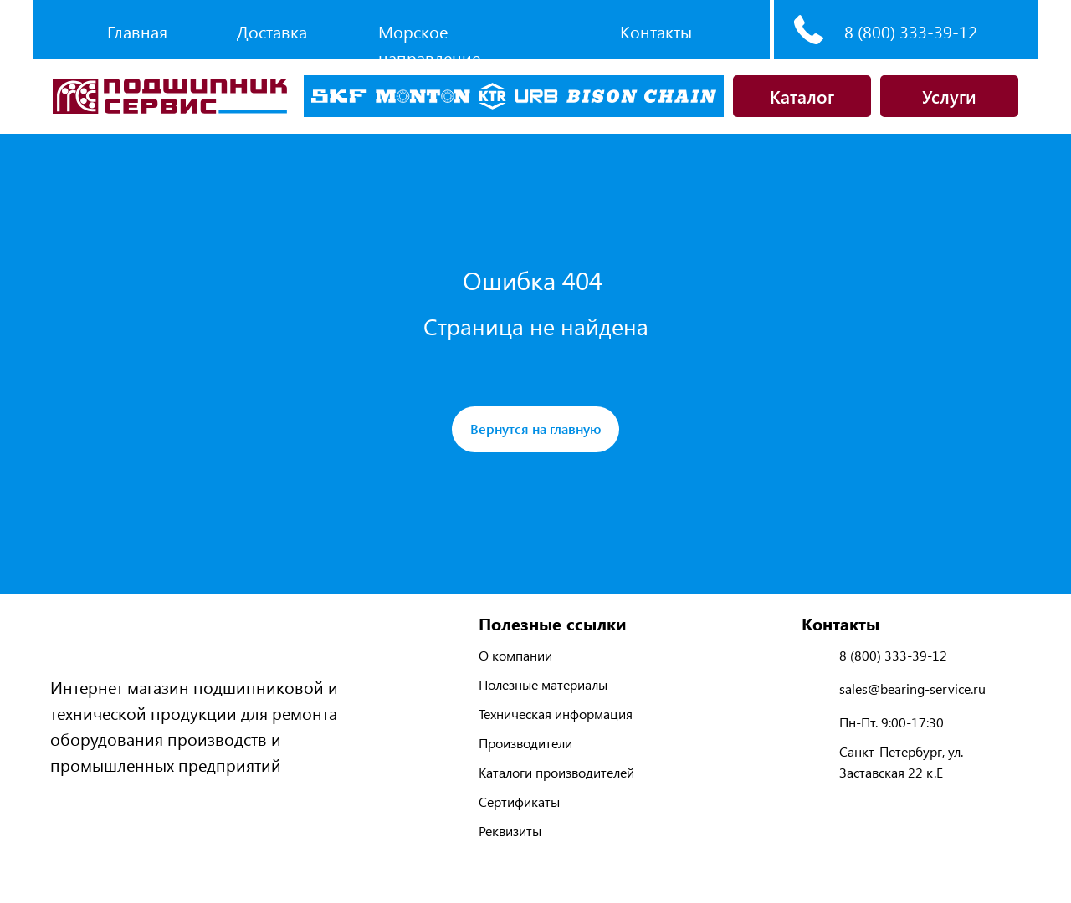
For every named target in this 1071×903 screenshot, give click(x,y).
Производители (525, 743)
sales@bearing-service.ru (912, 688)
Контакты (656, 31)
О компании (515, 655)
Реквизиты (510, 830)
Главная (137, 31)
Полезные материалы (543, 684)
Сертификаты (519, 801)
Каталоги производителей (556, 772)
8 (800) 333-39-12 (910, 31)
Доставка (272, 31)
